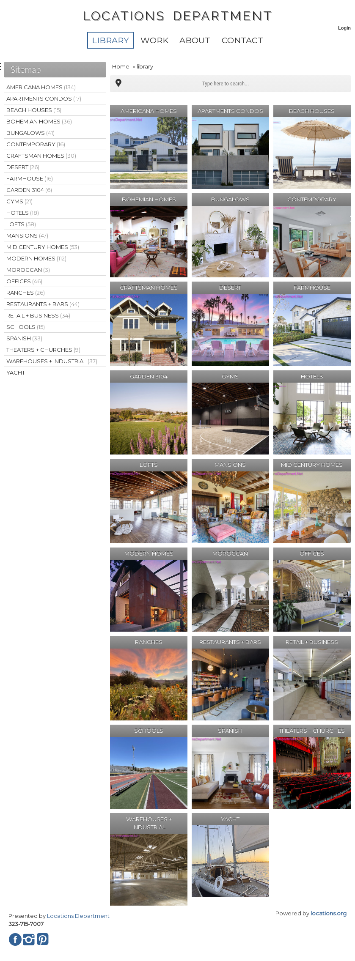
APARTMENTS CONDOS (43, 98)
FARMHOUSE (29, 178)
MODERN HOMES (36, 258)
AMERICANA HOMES (41, 87)
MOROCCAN (28, 269)
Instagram (29, 939)
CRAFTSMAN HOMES (41, 155)
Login (344, 27)
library (110, 40)
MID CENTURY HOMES (42, 247)
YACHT (15, 372)
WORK (154, 40)
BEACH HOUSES (33, 110)
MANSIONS (27, 235)
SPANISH (24, 338)
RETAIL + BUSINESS (38, 315)
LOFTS (21, 224)
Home (120, 66)
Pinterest (42, 939)
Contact (242, 40)
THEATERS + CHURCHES (43, 349)
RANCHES (25, 292)
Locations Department (78, 915)
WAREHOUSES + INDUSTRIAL (51, 361)
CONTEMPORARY (35, 144)
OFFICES (24, 281)
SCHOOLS (25, 326)
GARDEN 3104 (29, 189)
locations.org (329, 913)
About (194, 40)
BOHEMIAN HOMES (39, 121)
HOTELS (22, 212)
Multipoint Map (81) (118, 83)
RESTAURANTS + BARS (43, 304)
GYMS (19, 201)
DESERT (22, 167)
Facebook (15, 939)
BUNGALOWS (30, 132)
